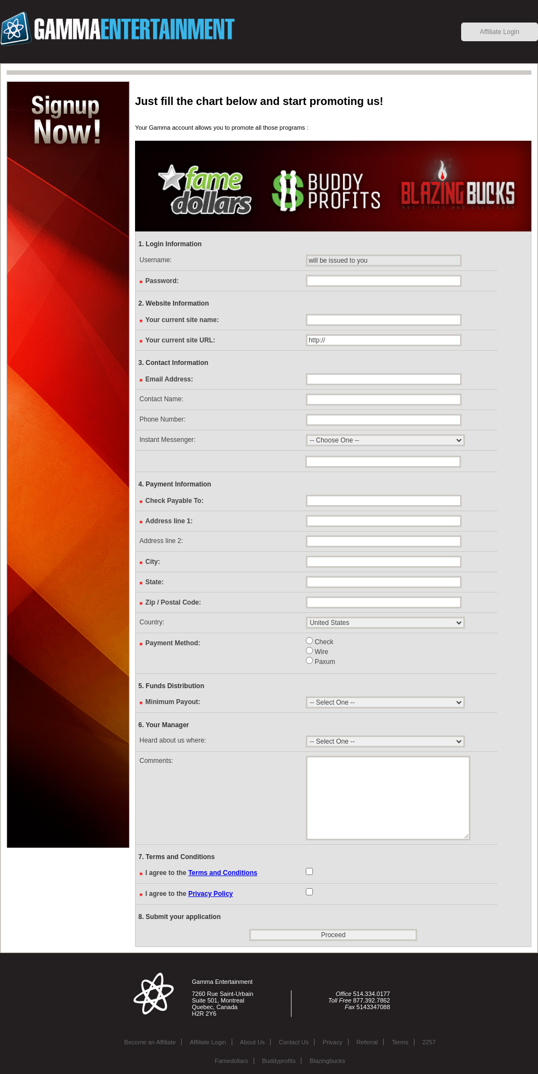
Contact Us (294, 1042)
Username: (155, 260)
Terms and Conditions (222, 873)
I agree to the (201, 872)
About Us (252, 1042)
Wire (317, 651)
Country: (151, 622)
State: (154, 581)
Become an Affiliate (150, 1042)
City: (152, 561)
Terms (400, 1042)
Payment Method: (172, 642)
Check (319, 641)
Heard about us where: (172, 740)
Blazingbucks (327, 1061)
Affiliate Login (499, 32)
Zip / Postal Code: (173, 602)
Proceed (333, 935)
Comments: (156, 760)
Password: (162, 280)
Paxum (320, 661)
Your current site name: (182, 319)
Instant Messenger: (167, 439)
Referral (367, 1042)
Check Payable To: (174, 500)
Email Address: (169, 379)
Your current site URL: (180, 340)
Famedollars (231, 1061)
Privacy (333, 1042)
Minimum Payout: (172, 701)
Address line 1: (169, 520)
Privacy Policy (210, 894)
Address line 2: (161, 541)
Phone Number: (162, 419)
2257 (428, 1042)
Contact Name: (161, 399)
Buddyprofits (278, 1061)
